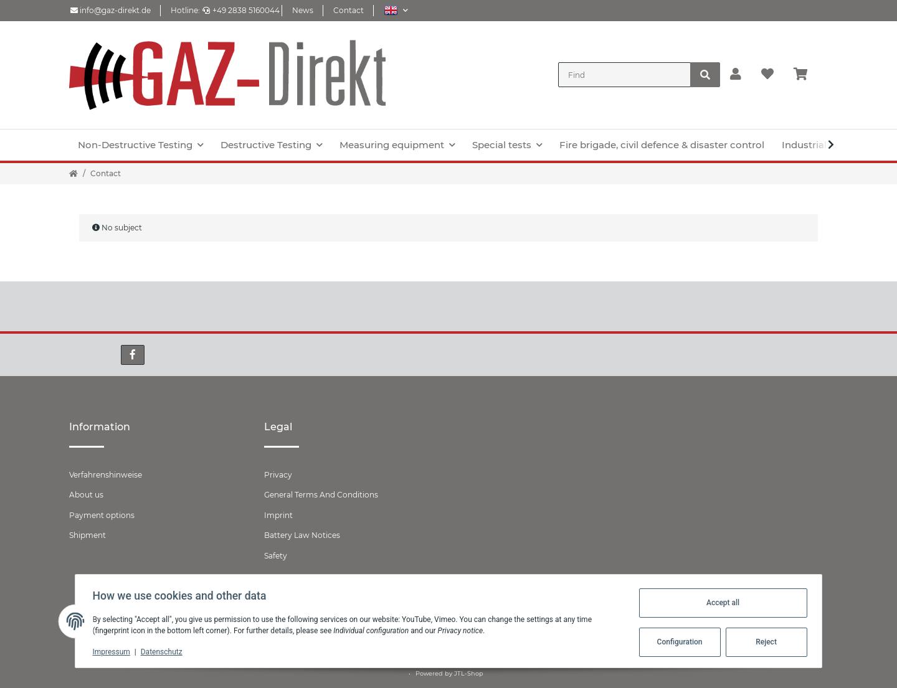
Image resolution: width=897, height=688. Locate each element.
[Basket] (806, 75)
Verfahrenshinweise (105, 474)
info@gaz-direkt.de (110, 10)
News (302, 10)
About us (86, 494)
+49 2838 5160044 (241, 10)
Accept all (719, 602)
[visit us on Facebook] (133, 355)
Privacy (278, 474)
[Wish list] (767, 75)
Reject (763, 642)
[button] (396, 10)
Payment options (102, 515)
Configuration (677, 642)
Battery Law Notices (302, 535)
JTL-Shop (468, 673)
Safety (275, 555)
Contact (348, 10)
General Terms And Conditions (321, 494)
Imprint (278, 515)
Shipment (87, 535)
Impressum (114, 652)
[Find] (624, 74)
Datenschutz (164, 652)
